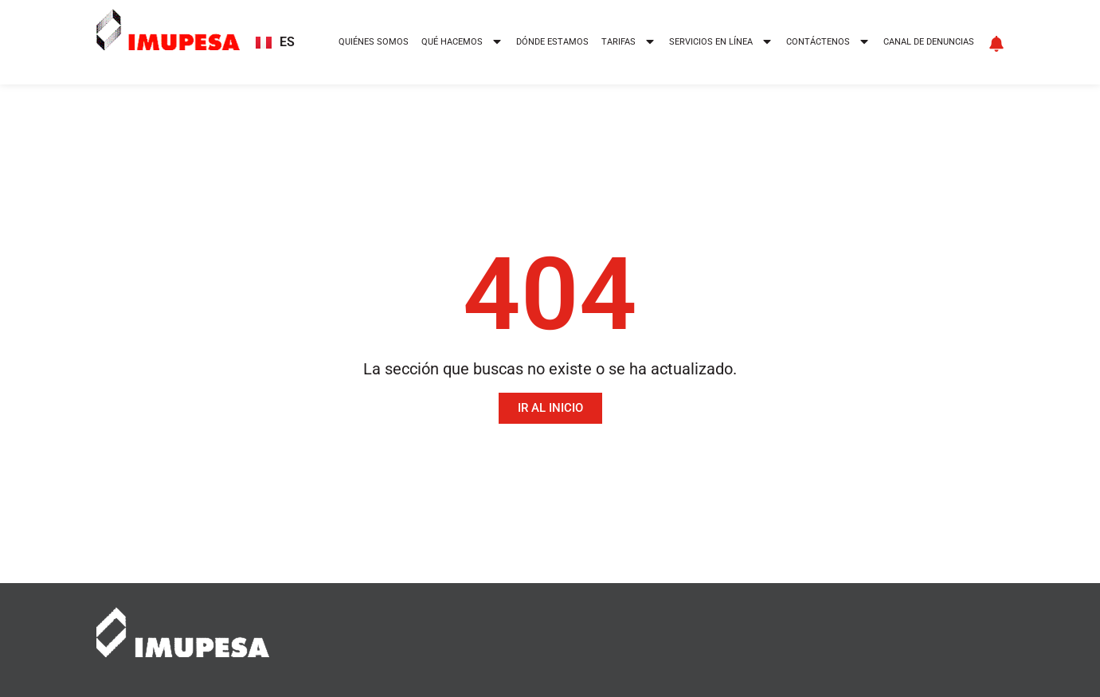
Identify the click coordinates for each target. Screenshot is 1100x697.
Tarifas (628, 42)
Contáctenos (828, 42)
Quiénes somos (374, 42)
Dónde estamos (552, 42)
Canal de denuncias (928, 42)
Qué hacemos (462, 42)
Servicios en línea (721, 42)
